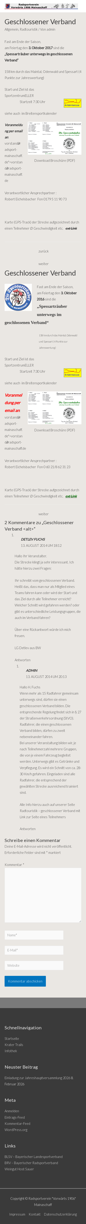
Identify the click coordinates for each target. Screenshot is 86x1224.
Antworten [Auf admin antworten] (28, 829)
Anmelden (12, 1111)
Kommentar (14, 865)
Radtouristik (29, 29)
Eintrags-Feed (15, 1117)
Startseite (12, 1039)
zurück (44, 251)
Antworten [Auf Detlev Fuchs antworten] (23, 660)
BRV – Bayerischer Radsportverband (31, 1163)
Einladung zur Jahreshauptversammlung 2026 (37, 1078)
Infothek (11, 1051)
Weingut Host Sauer (19, 1169)
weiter (44, 264)
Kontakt (35, 1214)
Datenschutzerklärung (60, 1214)
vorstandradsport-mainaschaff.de (15, 442)
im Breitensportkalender (39, 113)
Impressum (17, 1214)
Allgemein (11, 29)
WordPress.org (16, 1130)
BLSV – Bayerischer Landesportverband (34, 1157)
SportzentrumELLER (19, 96)
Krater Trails (14, 1045)
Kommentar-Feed (17, 1124)
